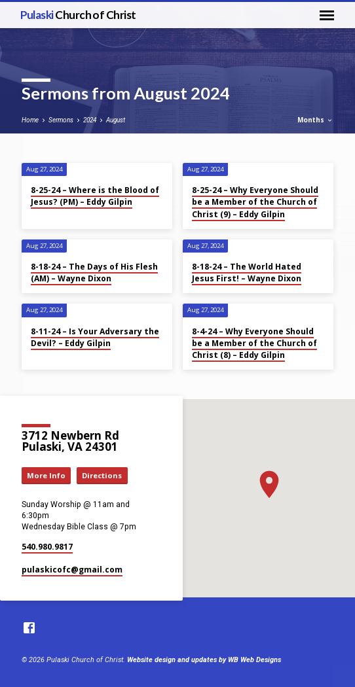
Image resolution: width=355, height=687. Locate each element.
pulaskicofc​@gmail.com (72, 569)
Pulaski (78, 15)
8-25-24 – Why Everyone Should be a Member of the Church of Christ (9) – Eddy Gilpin (255, 202)
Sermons (60, 120)
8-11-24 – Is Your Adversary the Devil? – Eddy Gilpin (95, 337)
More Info (46, 475)
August (115, 120)
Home (30, 120)
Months (315, 119)
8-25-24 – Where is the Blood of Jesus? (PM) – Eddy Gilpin (95, 196)
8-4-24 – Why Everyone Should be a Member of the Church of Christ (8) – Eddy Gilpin (254, 343)
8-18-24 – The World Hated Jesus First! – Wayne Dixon (246, 272)
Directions (102, 475)
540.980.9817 (47, 546)
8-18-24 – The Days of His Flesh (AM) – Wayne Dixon (94, 272)
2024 (89, 120)
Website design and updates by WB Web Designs (204, 660)
